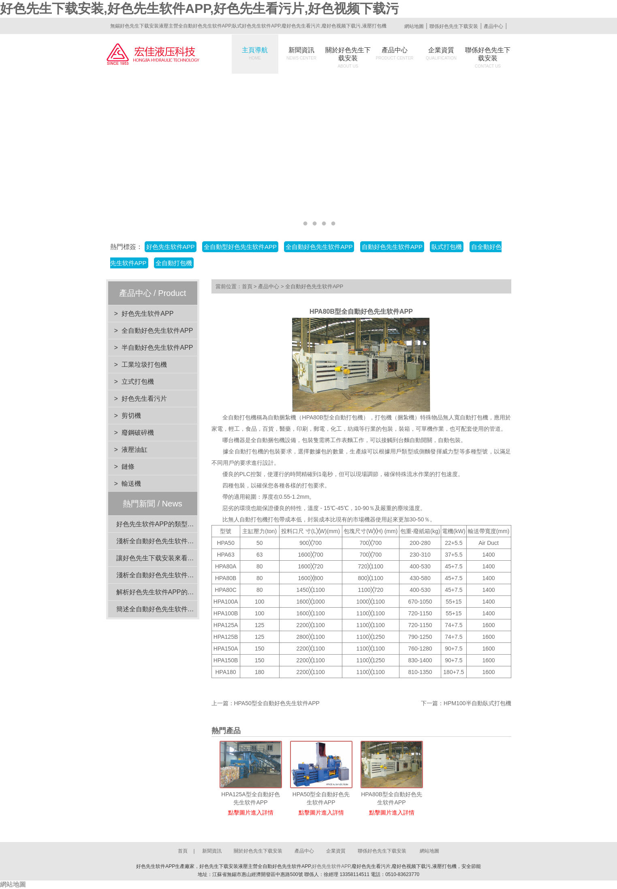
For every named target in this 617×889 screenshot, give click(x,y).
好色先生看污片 (144, 398)
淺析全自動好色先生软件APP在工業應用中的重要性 (190, 575)
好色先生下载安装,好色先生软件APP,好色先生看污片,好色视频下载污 (199, 8)
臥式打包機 (446, 246)
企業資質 (441, 53)
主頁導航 (255, 53)
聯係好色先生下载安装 (453, 26)
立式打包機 (138, 381)
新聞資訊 (301, 53)
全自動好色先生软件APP (319, 246)
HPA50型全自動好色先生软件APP (277, 703)
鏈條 (128, 466)
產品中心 (493, 26)
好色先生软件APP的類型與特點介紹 (168, 524)
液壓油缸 (134, 449)
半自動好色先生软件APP (157, 347)
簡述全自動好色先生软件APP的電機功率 (174, 609)
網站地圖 (414, 26)
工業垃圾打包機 (144, 364)
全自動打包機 (174, 262)
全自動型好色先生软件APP (240, 246)
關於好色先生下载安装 (348, 57)
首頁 (247, 286)
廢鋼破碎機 (138, 432)
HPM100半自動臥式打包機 (477, 703)
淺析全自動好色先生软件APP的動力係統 (174, 541)
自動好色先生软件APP (392, 246)
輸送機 (131, 483)
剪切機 (131, 415)
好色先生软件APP (170, 246)
